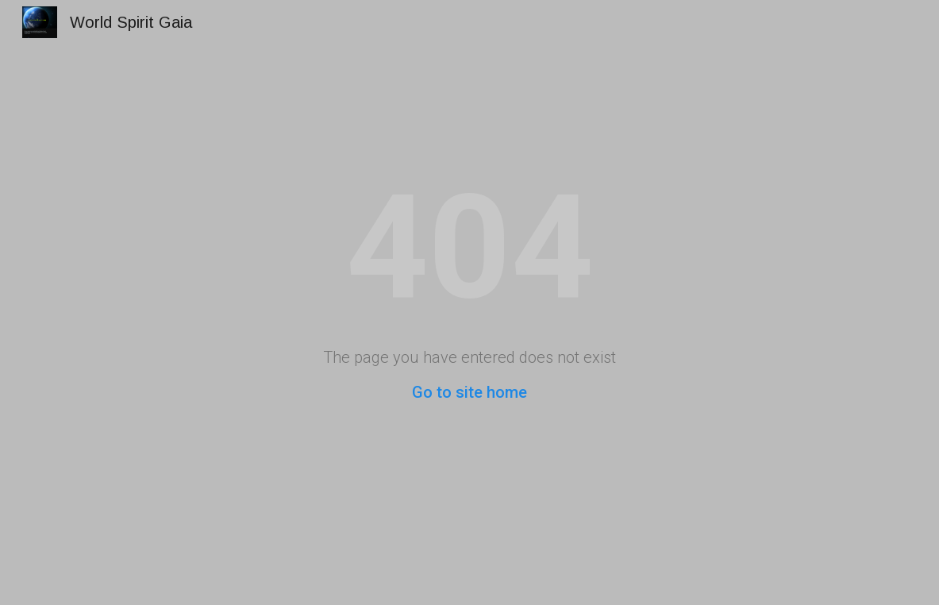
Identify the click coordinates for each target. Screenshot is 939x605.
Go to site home (469, 392)
